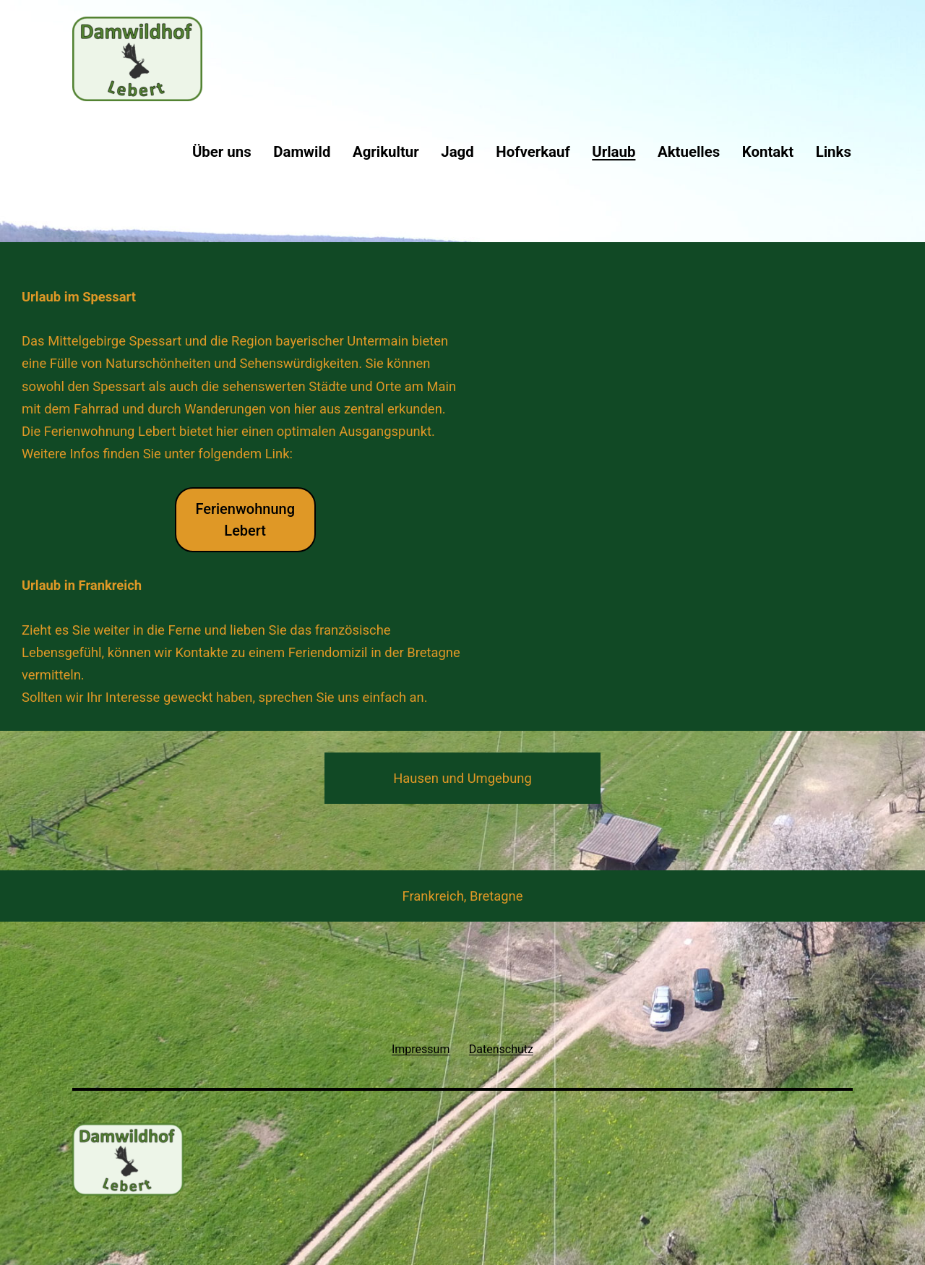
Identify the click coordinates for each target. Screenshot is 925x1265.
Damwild (301, 151)
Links (833, 151)
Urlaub (613, 151)
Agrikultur (386, 151)
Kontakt (767, 151)
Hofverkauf (532, 151)
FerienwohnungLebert (245, 519)
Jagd (457, 151)
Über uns (221, 151)
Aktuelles (689, 151)
